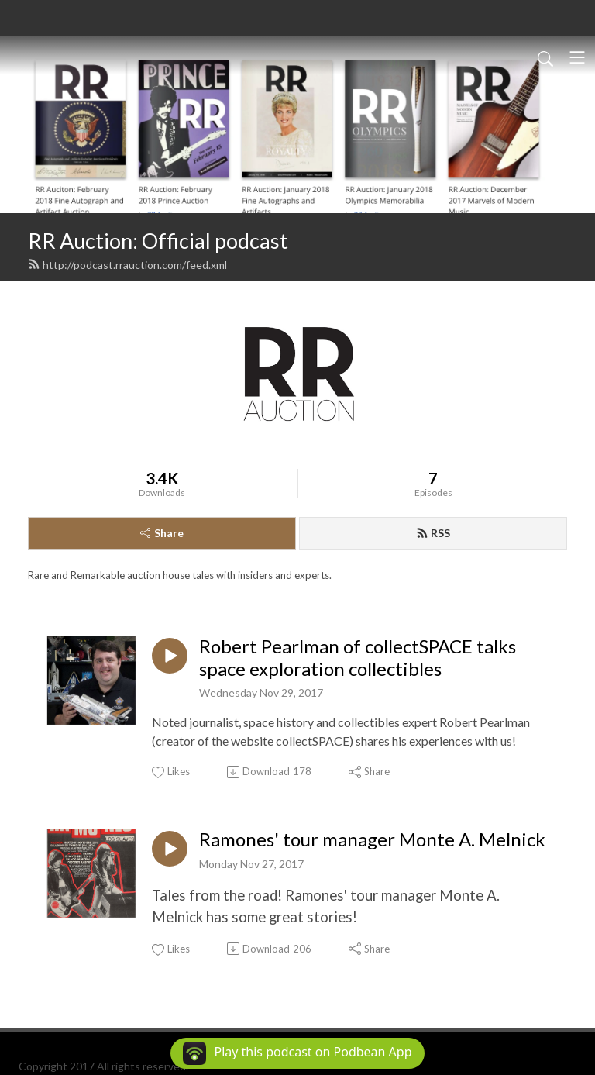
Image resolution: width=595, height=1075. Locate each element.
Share (162, 532)
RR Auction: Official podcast (158, 240)
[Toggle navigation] (577, 57)
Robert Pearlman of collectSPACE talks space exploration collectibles (357, 658)
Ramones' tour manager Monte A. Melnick (372, 839)
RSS (433, 532)
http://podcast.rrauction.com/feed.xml (127, 264)
